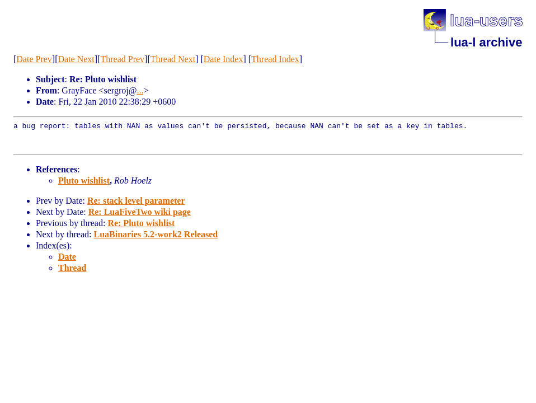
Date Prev (34, 59)
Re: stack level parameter (136, 200)
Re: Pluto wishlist (141, 223)
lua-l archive (486, 42)
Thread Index (275, 59)
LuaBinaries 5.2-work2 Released (155, 234)
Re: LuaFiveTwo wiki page (139, 212)
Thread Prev (122, 59)
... (140, 90)
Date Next (76, 59)
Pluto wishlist (84, 180)
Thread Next (173, 59)
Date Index (223, 59)
